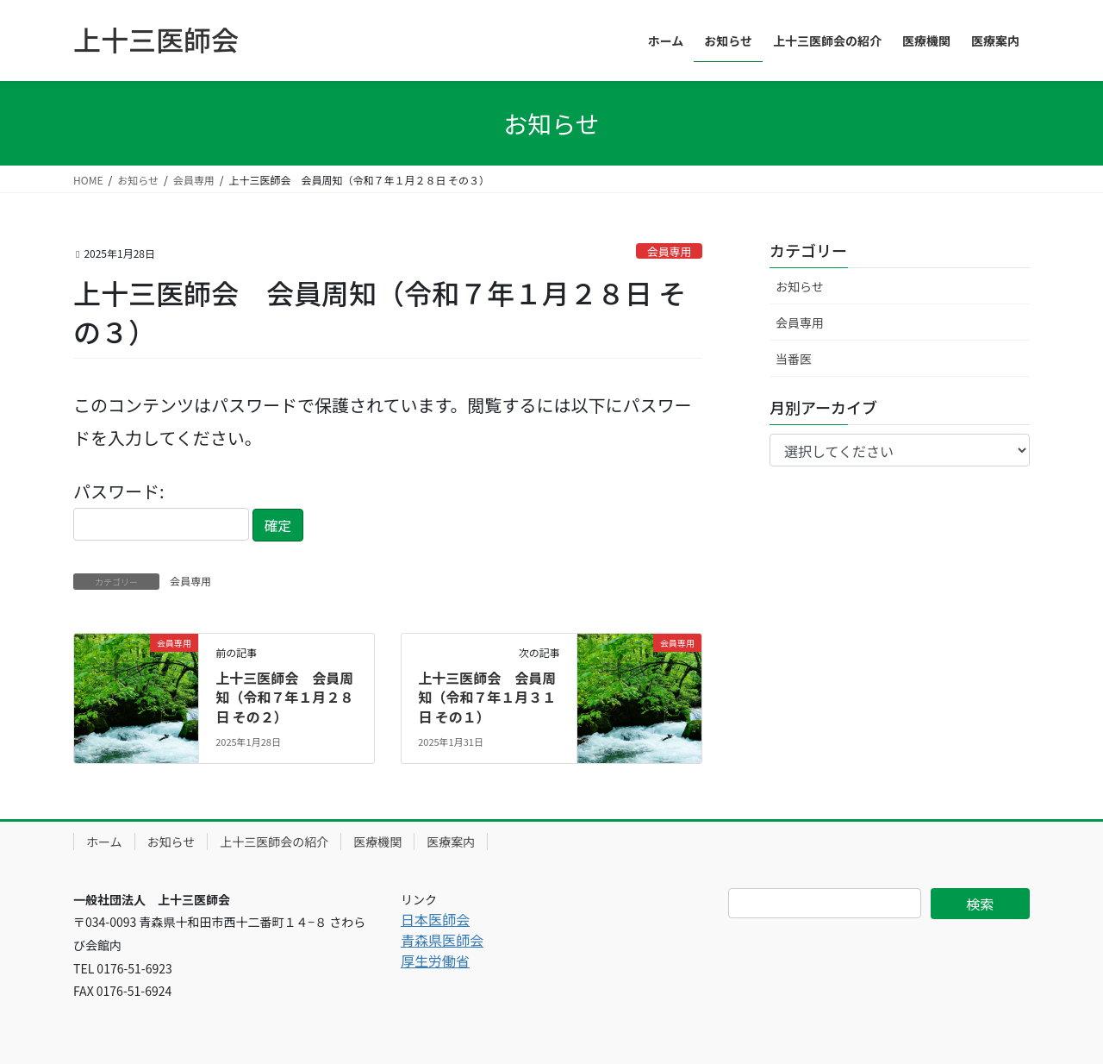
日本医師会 (435, 919)
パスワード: (161, 510)
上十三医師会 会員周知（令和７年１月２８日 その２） (284, 697)
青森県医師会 (442, 939)
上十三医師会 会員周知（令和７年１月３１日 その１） (487, 697)
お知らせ (800, 286)
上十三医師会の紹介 (274, 841)
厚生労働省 (435, 960)
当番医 (794, 358)
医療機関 (377, 841)
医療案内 (451, 841)
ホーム (104, 841)
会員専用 (669, 251)
